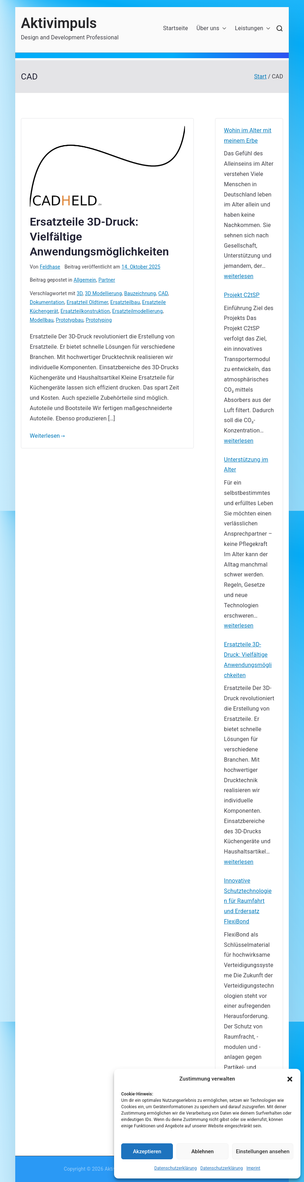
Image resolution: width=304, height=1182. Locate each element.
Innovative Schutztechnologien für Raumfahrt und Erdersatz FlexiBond (248, 901)
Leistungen (252, 28)
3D (80, 293)
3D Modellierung (103, 293)
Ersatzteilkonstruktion (85, 311)
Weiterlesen (47, 435)
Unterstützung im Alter (246, 464)
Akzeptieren (147, 1151)
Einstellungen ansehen (262, 1151)
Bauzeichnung (140, 293)
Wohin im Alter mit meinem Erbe (247, 135)
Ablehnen (202, 1151)
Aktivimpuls (59, 23)
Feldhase (50, 267)
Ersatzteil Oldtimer (87, 302)
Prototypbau (69, 320)
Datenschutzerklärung (175, 1168)
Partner (106, 280)
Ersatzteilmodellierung (137, 311)
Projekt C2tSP (241, 295)
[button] (289, 1079)
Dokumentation (47, 302)
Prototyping (99, 320)
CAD (163, 293)
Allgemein (85, 280)
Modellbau (42, 320)
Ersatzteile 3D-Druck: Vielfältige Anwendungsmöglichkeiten (248, 659)
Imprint (253, 1168)
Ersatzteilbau (125, 302)
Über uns (211, 28)
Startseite (175, 28)
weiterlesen (238, 276)
